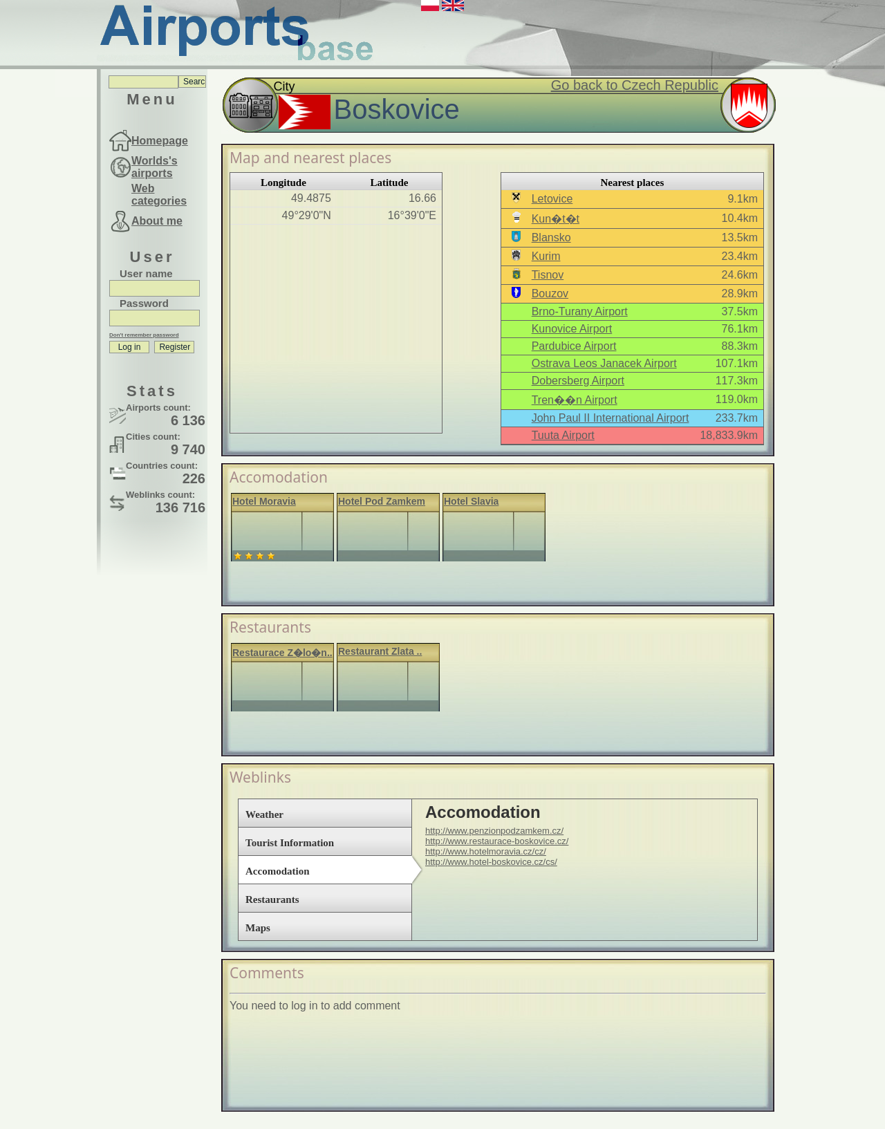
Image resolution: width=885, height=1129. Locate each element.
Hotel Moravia (264, 501)
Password (144, 303)
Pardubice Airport (574, 346)
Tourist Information (289, 842)
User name (146, 273)
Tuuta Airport (563, 435)
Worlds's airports (154, 167)
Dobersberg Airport (578, 380)
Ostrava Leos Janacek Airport (604, 363)
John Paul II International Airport (610, 418)
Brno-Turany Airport (580, 311)
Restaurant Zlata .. (380, 651)
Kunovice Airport (572, 329)
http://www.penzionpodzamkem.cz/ (494, 830)
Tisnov (548, 275)
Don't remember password (144, 335)
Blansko (551, 237)
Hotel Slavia (471, 501)
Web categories (159, 195)
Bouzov (550, 293)
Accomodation (277, 871)
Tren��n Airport (574, 400)
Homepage (159, 141)
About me (157, 221)
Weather (264, 814)
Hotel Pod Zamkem (381, 501)
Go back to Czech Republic (634, 85)
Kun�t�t (555, 219)
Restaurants (272, 899)
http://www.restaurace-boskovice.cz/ (496, 841)
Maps (257, 927)
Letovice (552, 199)
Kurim (546, 256)
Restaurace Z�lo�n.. (282, 652)
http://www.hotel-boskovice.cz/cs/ (491, 862)
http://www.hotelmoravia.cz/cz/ (485, 851)
